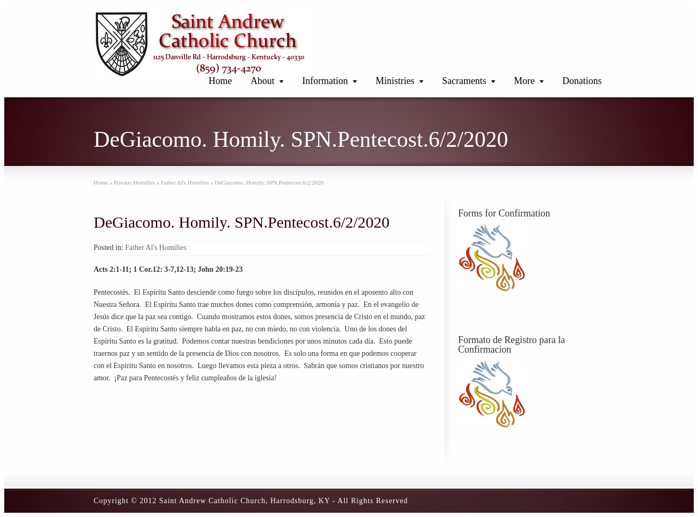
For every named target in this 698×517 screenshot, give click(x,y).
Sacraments (464, 81)
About (263, 81)
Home (220, 81)
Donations (582, 81)
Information (325, 81)
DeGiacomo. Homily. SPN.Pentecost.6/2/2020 (241, 222)
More (524, 81)
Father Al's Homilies (155, 248)
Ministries (395, 81)
